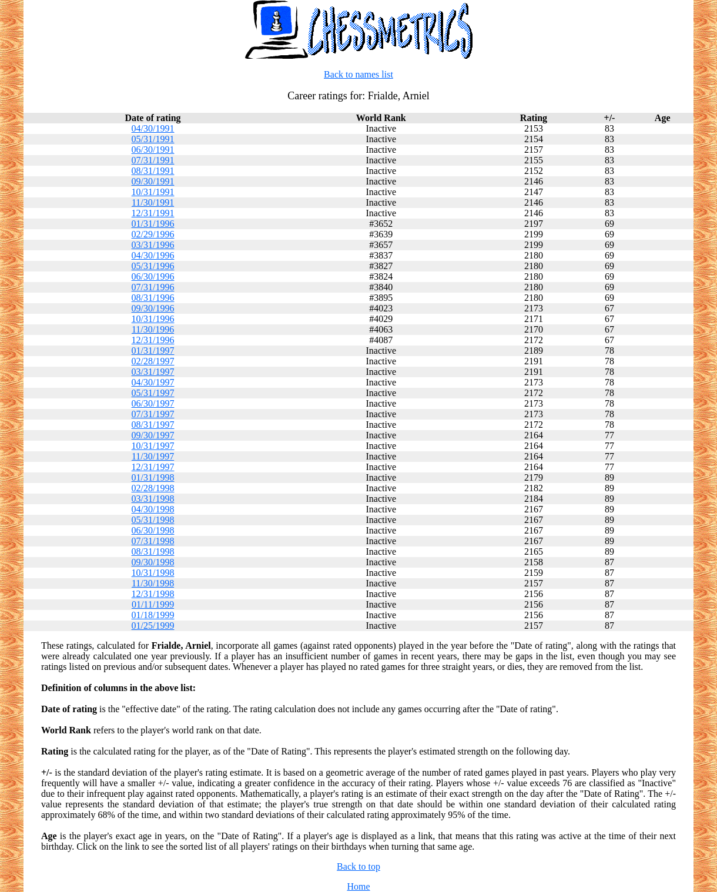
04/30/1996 (153, 255)
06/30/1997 (153, 403)
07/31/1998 (153, 541)
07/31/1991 (153, 160)
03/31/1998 (153, 499)
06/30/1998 (153, 530)
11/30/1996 (153, 329)
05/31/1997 (153, 393)
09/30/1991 (153, 181)
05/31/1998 (153, 520)
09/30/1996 (153, 308)
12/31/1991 (153, 213)
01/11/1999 (153, 604)
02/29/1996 (153, 234)
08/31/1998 (153, 551)
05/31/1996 (153, 266)
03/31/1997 (153, 372)
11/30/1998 (153, 583)
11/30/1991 (153, 202)
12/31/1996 (153, 340)
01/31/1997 (153, 351)
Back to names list (358, 74)
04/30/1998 (153, 509)
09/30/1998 (153, 562)
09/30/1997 (153, 435)
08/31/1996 (153, 298)
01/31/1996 (153, 224)
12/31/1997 (153, 467)
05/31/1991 (153, 139)
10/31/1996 (153, 319)
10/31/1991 (153, 192)
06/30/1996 (153, 276)
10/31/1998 (153, 573)
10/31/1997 (153, 446)
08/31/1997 (153, 425)
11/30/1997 (153, 456)
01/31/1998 (153, 477)
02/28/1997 (153, 361)
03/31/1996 (153, 245)
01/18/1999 (153, 615)
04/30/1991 (153, 128)
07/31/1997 (153, 414)
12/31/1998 (153, 594)
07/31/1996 (153, 287)
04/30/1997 (153, 382)
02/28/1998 (153, 488)
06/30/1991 (153, 150)
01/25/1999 (153, 626)
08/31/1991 (153, 171)
